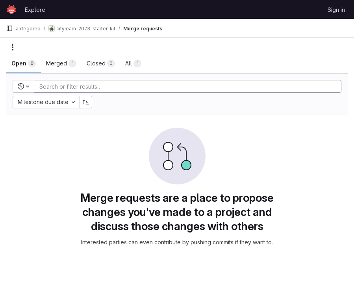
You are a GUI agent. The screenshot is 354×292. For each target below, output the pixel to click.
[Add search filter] (190, 86)
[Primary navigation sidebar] (9, 28)
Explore (35, 9)
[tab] (23, 63)
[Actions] (12, 47)
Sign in (336, 9)
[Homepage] (11, 9)
